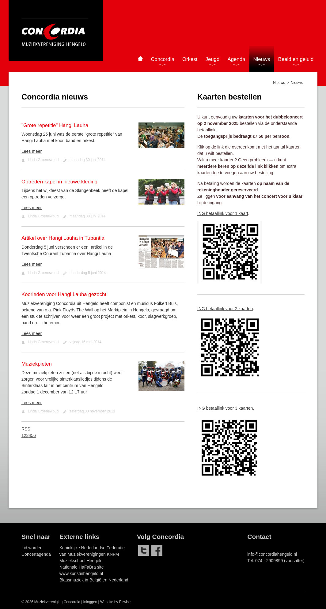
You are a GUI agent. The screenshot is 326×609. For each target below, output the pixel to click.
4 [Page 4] (29, 435)
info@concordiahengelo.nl (272, 554)
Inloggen (90, 602)
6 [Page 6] (34, 435)
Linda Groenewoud (43, 160)
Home (140, 59)
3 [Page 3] (27, 435)
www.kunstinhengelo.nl (81, 573)
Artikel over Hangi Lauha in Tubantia (62, 238)
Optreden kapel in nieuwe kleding (59, 182)
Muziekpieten (36, 364)
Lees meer (31, 151)
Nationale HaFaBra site (81, 567)
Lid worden (32, 547)
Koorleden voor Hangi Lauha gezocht (63, 294)
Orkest (189, 59)
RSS (25, 429)
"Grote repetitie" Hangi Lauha (54, 125)
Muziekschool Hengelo (81, 560)
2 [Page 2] (25, 435)
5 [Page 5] (32, 435)
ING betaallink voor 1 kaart (222, 213)
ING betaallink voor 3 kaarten (225, 408)
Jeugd (213, 59)
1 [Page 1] (22, 435)
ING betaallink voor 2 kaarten (225, 308)
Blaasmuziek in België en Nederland (93, 579)
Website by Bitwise (115, 602)
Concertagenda (36, 554)
